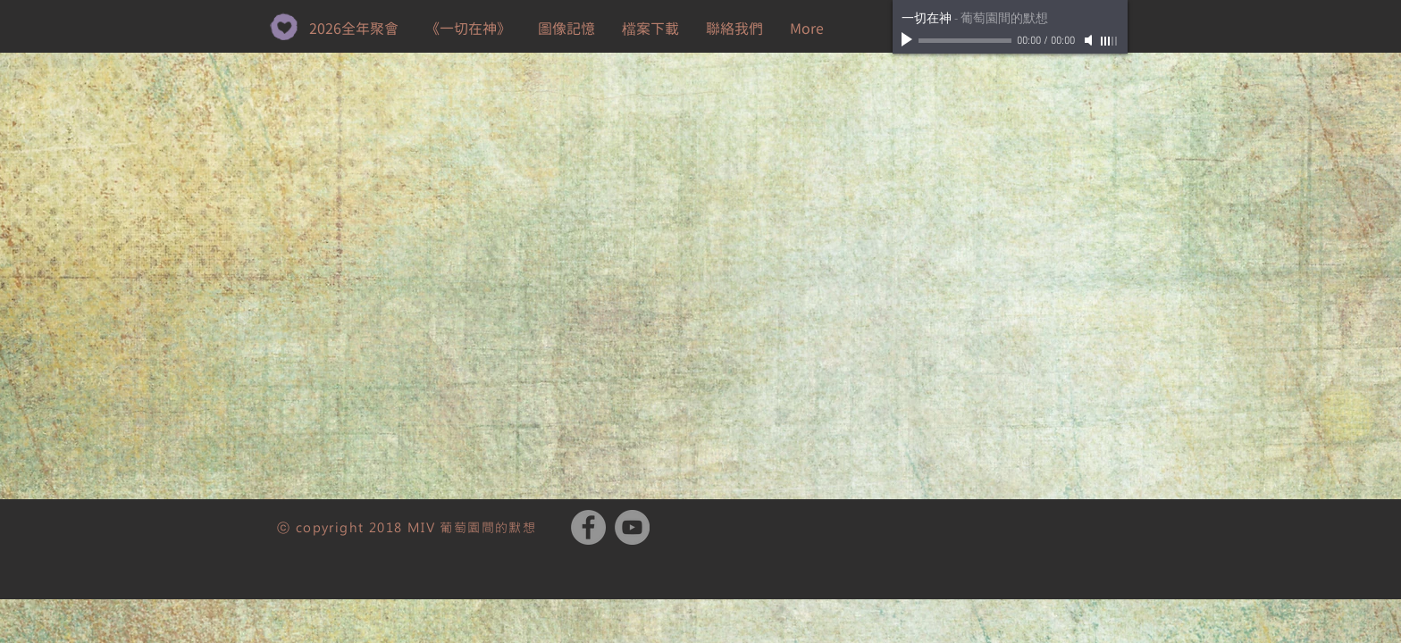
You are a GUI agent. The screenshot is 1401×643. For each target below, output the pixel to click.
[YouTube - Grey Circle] (632, 527)
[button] (650, 28)
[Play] (909, 40)
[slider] (1110, 41)
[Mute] (1090, 40)
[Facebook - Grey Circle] (588, 527)
